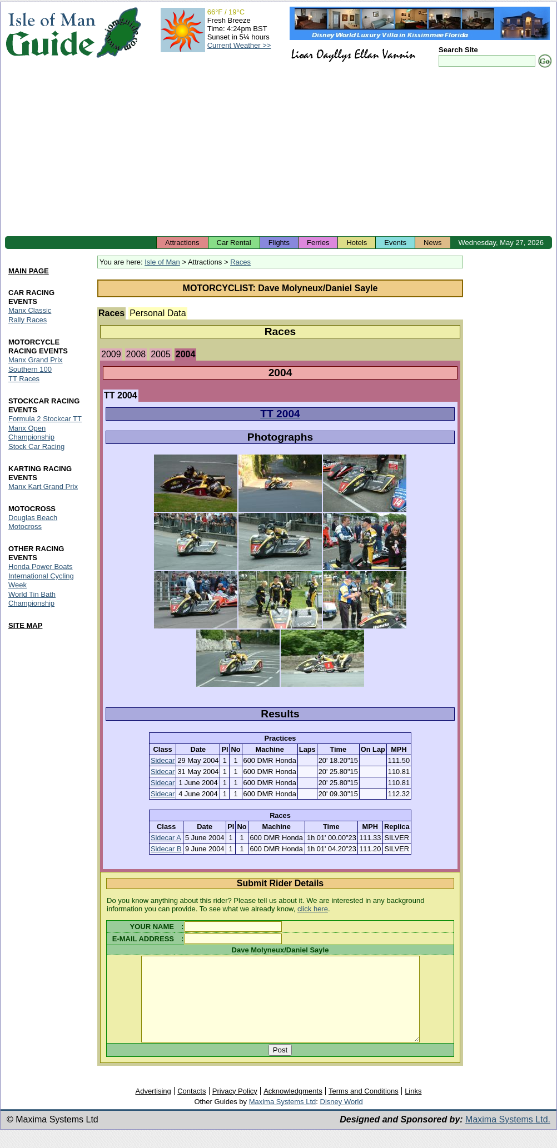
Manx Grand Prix (35, 360)
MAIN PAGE (28, 271)
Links (413, 1108)
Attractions (182, 242)
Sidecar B (166, 849)
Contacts (191, 1108)
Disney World (341, 1118)
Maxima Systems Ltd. (507, 1136)
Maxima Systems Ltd (282, 1118)
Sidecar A (166, 837)
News (433, 242)
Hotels (356, 242)
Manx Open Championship (31, 432)
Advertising (153, 1108)
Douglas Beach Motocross (32, 522)
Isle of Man (162, 262)
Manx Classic (29, 311)
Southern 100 (30, 370)
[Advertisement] (278, 153)
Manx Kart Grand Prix (43, 486)
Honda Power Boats (40, 566)
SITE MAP (25, 625)
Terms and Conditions (364, 1108)
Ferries (318, 242)
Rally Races (27, 320)
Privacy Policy (234, 1108)
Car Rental (234, 242)
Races (240, 262)
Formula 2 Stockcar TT (45, 419)
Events (395, 242)
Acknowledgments (292, 1108)
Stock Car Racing (36, 446)
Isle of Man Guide (50, 32)
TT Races (23, 379)
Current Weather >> (239, 45)
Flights (279, 242)
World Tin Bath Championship (32, 598)
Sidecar (163, 760)
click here (312, 909)
